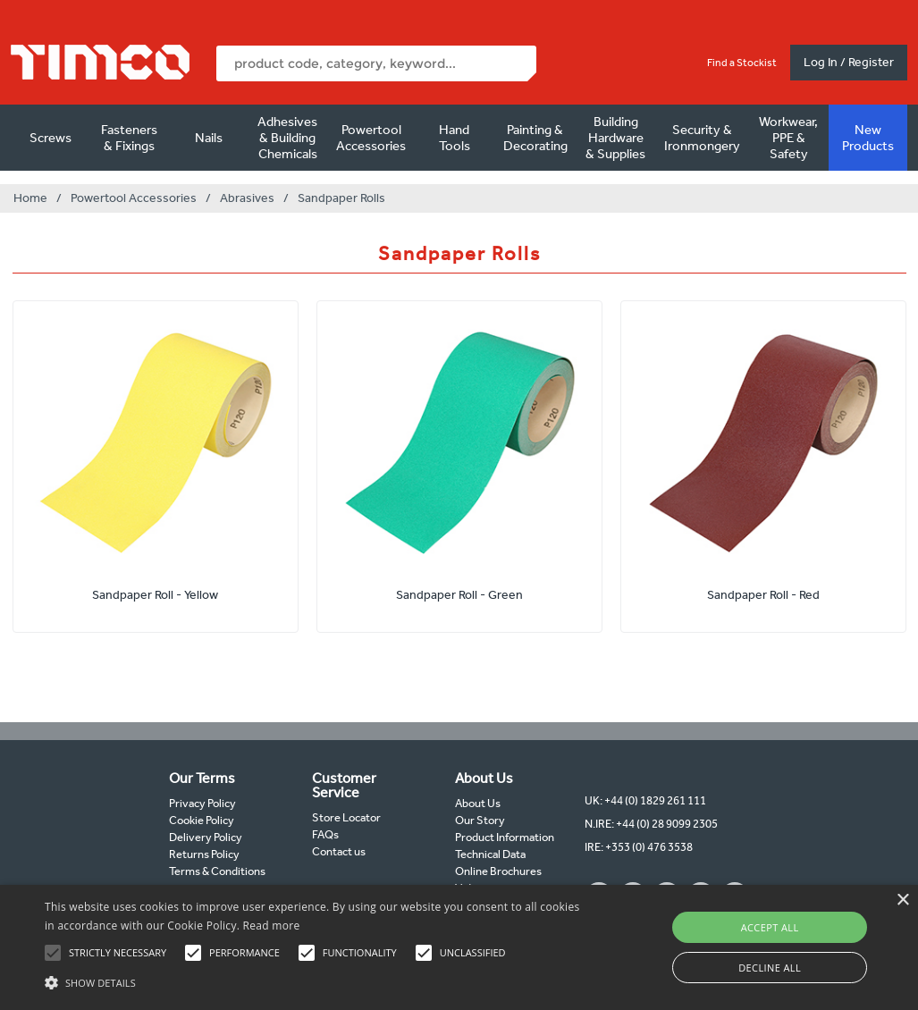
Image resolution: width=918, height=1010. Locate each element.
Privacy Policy (202, 803)
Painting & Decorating (535, 138)
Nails (209, 138)
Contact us (339, 851)
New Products (868, 138)
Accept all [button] (770, 927)
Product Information (504, 837)
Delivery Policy (205, 837)
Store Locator (346, 817)
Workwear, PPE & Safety (788, 138)
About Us (478, 803)
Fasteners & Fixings (129, 138)
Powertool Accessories (371, 138)
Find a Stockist (742, 62)
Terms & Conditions (217, 871)
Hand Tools (454, 138)
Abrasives (247, 198)
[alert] (459, 947)
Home (30, 198)
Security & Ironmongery (702, 138)
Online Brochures (498, 871)
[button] (314, 980)
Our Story (480, 820)
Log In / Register (849, 62)
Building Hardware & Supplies (615, 138)
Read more (271, 925)
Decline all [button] (769, 967)
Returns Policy (204, 854)
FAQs (325, 834)
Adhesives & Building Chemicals (287, 138)
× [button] (902, 900)
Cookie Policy (201, 820)
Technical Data (490, 854)
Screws (50, 138)
